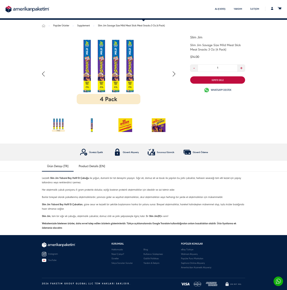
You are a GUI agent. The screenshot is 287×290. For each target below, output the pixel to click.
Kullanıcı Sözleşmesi (153, 254)
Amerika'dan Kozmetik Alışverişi (196, 268)
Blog (146, 250)
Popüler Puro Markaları (192, 259)
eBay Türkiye (187, 250)
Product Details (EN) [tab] (92, 166)
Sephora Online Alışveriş (193, 263)
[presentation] (43, 74)
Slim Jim (196, 38)
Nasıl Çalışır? (117, 254)
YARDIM (238, 9)
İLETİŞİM (254, 9)
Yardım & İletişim (151, 263)
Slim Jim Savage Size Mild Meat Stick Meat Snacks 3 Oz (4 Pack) (131, 26)
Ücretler (115, 259)
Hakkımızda (117, 250)
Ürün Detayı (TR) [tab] (57, 166)
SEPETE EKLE (218, 80)
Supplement (83, 26)
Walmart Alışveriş (189, 254)
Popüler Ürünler (61, 26)
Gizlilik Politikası (151, 259)
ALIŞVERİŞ (220, 9)
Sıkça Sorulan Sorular (122, 263)
